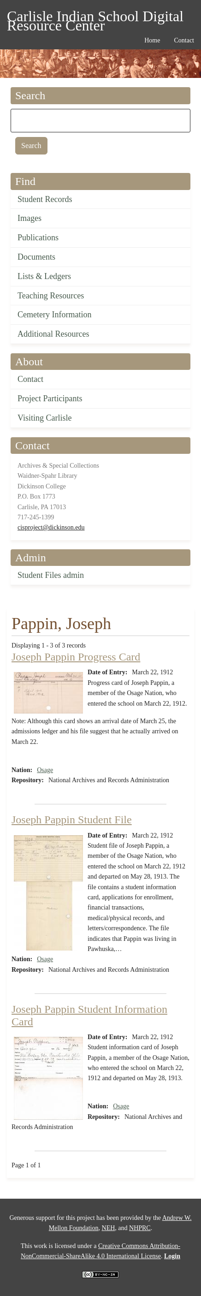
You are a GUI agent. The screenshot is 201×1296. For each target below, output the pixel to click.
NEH (108, 1228)
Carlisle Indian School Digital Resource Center (95, 18)
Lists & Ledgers (44, 276)
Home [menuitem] (152, 40)
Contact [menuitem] (184, 40)
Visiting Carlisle (44, 417)
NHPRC (140, 1228)
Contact (30, 379)
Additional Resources (53, 334)
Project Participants (50, 398)
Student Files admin (51, 575)
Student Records (45, 199)
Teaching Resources (51, 295)
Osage (45, 770)
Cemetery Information (54, 314)
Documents (36, 257)
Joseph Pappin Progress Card (76, 657)
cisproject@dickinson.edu (51, 527)
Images (29, 218)
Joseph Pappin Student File (72, 820)
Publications (38, 237)
